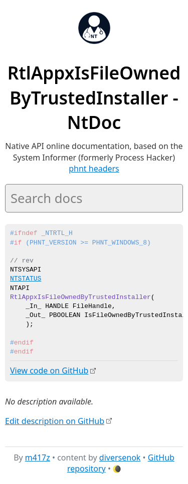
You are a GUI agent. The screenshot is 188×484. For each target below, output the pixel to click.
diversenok (120, 457)
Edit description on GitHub (54, 420)
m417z (37, 457)
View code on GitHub (49, 370)
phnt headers (94, 168)
